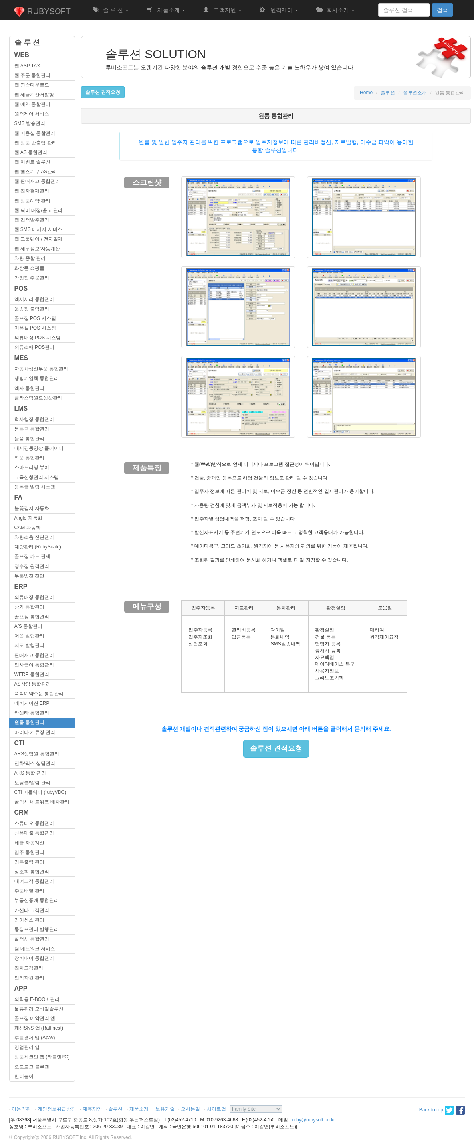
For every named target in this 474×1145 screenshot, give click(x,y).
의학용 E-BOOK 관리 (36, 999)
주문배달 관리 (29, 891)
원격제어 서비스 (31, 114)
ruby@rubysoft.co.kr (313, 1120)
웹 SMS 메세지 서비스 (38, 229)
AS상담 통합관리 (32, 684)
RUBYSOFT (42, 12)
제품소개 (166, 10)
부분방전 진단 (29, 576)
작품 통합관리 (29, 458)
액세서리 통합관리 (34, 299)
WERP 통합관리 (31, 674)
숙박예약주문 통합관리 (38, 693)
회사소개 (335, 10)
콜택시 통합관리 (31, 939)
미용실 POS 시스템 (35, 328)
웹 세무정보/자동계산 (37, 248)
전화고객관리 (28, 968)
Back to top (431, 1110)
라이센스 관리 (29, 920)
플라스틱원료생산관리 (38, 398)
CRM (21, 812)
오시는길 (190, 1109)
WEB (21, 54)
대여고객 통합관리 (34, 881)
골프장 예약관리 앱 (35, 1018)
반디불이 (24, 1076)
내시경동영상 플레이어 (38, 448)
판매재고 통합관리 (34, 655)
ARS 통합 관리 (30, 773)
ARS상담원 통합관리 (36, 754)
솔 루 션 (111, 10)
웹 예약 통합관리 (32, 104)
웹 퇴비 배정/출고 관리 (38, 210)
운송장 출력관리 (31, 309)
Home (366, 92)
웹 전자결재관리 (31, 191)
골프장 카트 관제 (32, 556)
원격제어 (279, 10)
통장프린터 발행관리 (36, 929)
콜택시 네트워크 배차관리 (42, 802)
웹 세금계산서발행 (34, 94)
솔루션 (388, 92)
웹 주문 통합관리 (32, 75)
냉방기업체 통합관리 (36, 378)
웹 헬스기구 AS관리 (35, 171)
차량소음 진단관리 (34, 537)
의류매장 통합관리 (34, 597)
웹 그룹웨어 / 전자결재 (38, 239)
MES (21, 357)
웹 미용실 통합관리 (35, 133)
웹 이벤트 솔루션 (32, 162)
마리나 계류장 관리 (35, 732)
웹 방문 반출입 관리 (35, 143)
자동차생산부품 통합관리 (41, 369)
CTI (19, 743)
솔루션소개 (415, 92)
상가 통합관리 (29, 607)
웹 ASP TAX (27, 66)
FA (18, 497)
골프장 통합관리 (31, 616)
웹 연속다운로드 (31, 85)
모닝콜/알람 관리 (32, 782)
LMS (21, 408)
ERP (21, 586)
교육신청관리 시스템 (36, 477)
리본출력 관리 (29, 862)
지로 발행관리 (29, 645)
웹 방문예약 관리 (32, 201)
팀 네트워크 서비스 (35, 948)
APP (21, 988)
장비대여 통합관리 (34, 958)
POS (21, 288)
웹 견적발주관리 (31, 220)
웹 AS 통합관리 (31, 152)
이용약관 (21, 1109)
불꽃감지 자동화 (31, 508)
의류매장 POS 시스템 (37, 337)
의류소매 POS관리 (34, 347)
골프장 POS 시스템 (35, 318)
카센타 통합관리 (31, 713)
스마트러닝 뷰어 (31, 467)
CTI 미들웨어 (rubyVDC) (40, 792)
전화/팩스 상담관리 (35, 763)
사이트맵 (216, 1109)
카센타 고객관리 (31, 910)
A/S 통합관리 (28, 626)
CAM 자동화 (27, 527)
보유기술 (165, 1109)
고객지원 (222, 10)
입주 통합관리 (29, 852)
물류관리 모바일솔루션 (38, 1009)
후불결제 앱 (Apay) (34, 1037)
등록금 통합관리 (31, 429)
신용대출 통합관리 (34, 833)
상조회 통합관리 (31, 871)
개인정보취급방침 (57, 1109)
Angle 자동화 (28, 518)
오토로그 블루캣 (31, 1067)
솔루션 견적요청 (276, 748)
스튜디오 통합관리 (34, 823)
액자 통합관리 (29, 388)
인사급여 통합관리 (34, 665)
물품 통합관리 (29, 438)
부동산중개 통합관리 (36, 900)
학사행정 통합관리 (34, 419)
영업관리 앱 (27, 1047)
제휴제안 (92, 1109)
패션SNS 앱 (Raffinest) (38, 1028)
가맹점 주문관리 (31, 278)
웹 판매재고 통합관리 (37, 181)
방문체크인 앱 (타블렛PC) (42, 1057)
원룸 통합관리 (29, 722)
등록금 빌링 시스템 (35, 487)
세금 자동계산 (29, 843)
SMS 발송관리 (29, 123)
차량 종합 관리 (30, 258)
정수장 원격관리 (31, 566)
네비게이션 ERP (32, 703)
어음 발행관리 (29, 636)
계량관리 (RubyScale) (37, 547)
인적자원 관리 (29, 978)
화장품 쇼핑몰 (29, 268)
